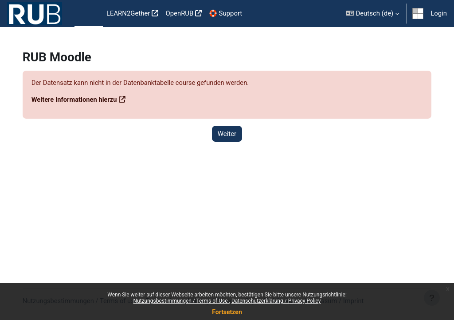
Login (439, 13)
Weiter (227, 134)
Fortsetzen (227, 312)
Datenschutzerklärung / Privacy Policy (276, 301)
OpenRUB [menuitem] (179, 13)
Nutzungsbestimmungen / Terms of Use (181, 301)
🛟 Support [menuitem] (225, 13)
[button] (372, 13)
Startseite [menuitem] (88, 13)
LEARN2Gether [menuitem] (128, 13)
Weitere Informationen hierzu (83, 100)
